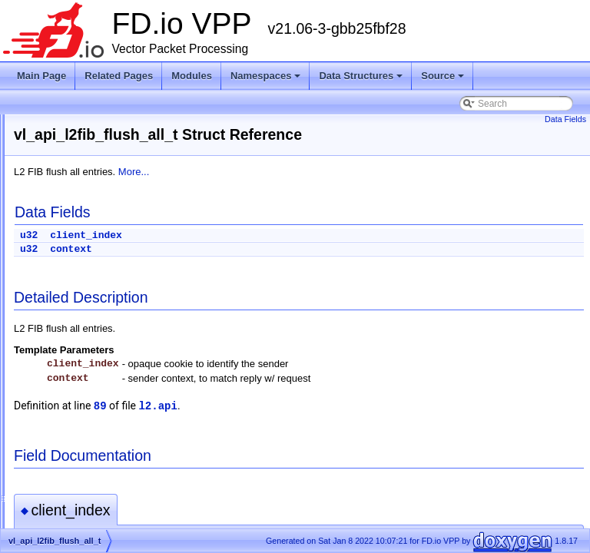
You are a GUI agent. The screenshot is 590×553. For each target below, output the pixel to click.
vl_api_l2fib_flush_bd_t (97, 344)
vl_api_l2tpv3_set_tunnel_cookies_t (123, 474)
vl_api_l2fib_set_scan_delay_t (112, 381)
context (263, 249)
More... (325, 171)
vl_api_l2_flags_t (85, 160)
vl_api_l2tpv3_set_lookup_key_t (116, 455)
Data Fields (565, 119)
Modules (191, 75)
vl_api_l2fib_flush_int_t (97, 363)
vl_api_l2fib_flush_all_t (97, 326)
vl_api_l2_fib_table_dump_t (107, 123)
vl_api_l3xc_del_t (86, 492)
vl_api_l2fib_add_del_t (96, 308)
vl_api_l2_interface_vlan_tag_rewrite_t (129, 215)
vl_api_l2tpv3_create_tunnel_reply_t (124, 400)
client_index (278, 235)
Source (442, 75)
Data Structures (361, 75)
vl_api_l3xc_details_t (93, 510)
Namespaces (265, 75)
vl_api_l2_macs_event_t (100, 234)
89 (292, 406)
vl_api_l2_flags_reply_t (97, 142)
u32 (221, 235)
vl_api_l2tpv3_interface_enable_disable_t (135, 437)
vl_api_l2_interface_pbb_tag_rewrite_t (129, 197)
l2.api (349, 406)
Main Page (41, 75)
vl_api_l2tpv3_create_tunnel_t (112, 418)
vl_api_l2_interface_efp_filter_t (113, 179)
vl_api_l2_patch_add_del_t (106, 252)
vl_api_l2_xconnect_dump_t (108, 289)
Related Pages (119, 75)
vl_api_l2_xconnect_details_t (109, 271)
